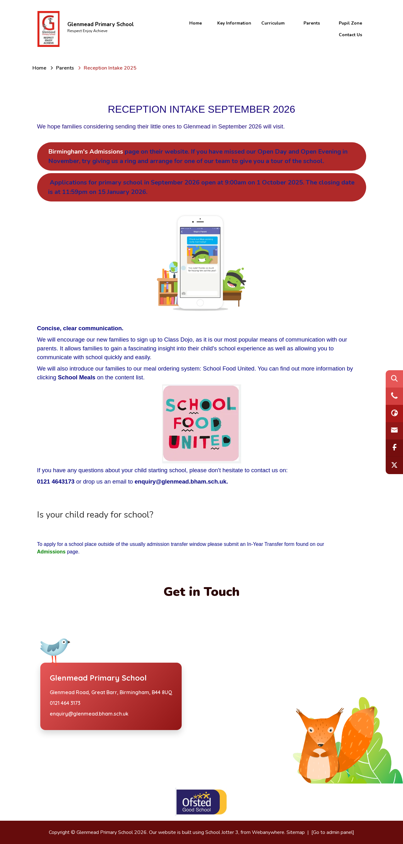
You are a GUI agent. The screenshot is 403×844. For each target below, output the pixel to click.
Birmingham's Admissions (198, 156)
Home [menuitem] (195, 23)
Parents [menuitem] (312, 23)
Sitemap (296, 832)
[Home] (39, 68)
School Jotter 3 (221, 832)
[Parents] (65, 68)
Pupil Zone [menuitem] (350, 23)
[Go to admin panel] (332, 832)
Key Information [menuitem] (234, 23)
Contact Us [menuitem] (350, 35)
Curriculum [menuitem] (273, 23)
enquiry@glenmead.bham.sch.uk (89, 714)
